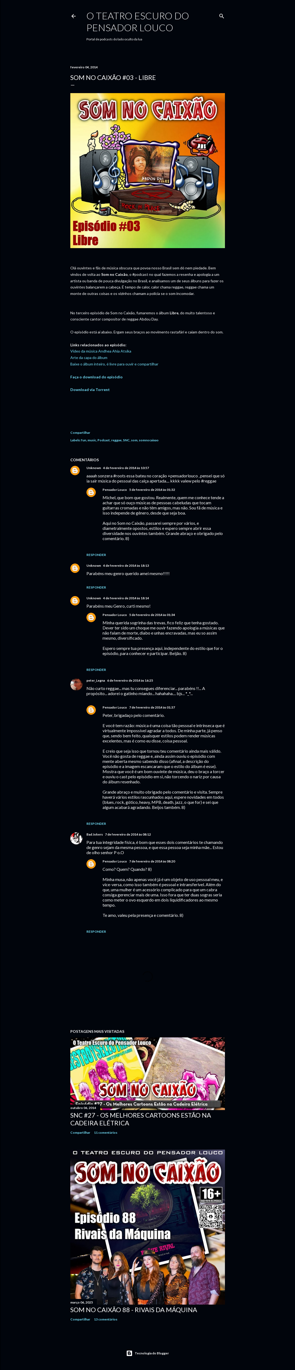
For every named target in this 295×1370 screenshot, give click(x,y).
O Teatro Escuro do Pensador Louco (137, 21)
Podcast (103, 440)
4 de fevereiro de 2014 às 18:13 (126, 566)
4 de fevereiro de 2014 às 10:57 (126, 468)
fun (83, 440)
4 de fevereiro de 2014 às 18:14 (126, 598)
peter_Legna (95, 680)
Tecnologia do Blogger (147, 1353)
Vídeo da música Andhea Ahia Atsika (100, 351)
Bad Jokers (94, 834)
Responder (96, 555)
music (92, 440)
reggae (116, 440)
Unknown (93, 468)
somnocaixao (149, 440)
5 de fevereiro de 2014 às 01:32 (152, 490)
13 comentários (105, 1319)
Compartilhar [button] (80, 433)
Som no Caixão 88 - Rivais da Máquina (133, 1309)
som (134, 440)
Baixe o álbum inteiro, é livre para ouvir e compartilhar (114, 364)
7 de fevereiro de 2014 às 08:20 (152, 861)
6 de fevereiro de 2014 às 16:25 (130, 680)
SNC (126, 440)
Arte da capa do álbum (88, 357)
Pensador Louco (115, 490)
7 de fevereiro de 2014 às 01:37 (152, 707)
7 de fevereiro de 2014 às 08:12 (128, 834)
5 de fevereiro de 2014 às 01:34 (152, 615)
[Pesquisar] (221, 15)
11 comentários (105, 1132)
